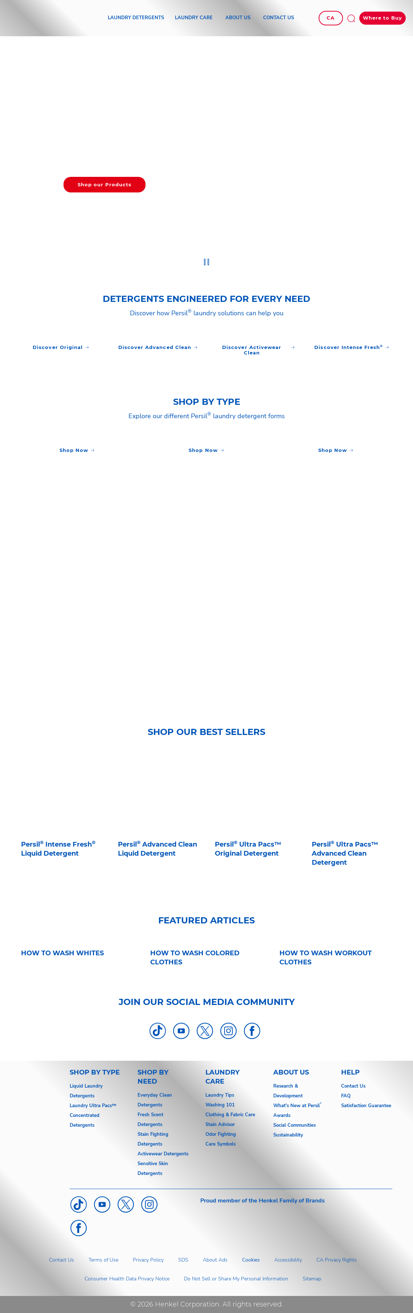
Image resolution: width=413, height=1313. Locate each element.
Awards (281, 1115)
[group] (206, 154)
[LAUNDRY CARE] (193, 18)
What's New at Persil (296, 1105)
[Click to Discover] (61, 347)
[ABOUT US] (238, 18)
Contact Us (353, 1086)
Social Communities (294, 1125)
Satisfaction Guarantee (366, 1105)
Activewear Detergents (163, 1154)
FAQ (346, 1096)
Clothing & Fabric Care (230, 1115)
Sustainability (288, 1135)
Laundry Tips (219, 1095)
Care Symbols (220, 1144)
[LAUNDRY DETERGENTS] (135, 18)
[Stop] (206, 262)
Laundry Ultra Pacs (91, 1105)
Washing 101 (220, 1105)
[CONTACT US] (278, 18)
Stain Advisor (220, 1124)
